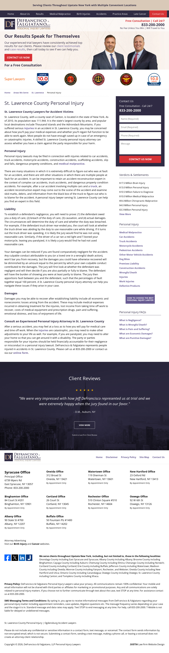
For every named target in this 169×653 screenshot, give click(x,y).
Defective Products (129, 285)
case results (17, 49)
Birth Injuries (83, 13)
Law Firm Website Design (147, 644)
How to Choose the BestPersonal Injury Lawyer (140, 299)
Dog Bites (124, 259)
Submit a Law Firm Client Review (84, 435)
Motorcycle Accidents (131, 245)
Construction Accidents (132, 268)
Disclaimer (112, 457)
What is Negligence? (130, 320)
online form (20, 352)
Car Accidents (126, 236)
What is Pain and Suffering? (134, 329)
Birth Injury (20, 543)
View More (125, 214)
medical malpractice (71, 163)
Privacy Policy (128, 457)
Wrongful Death (128, 272)
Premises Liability (129, 263)
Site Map (144, 457)
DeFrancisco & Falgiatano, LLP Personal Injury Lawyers (52, 644)
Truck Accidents (128, 241)
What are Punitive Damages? (135, 338)
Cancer (36, 543)
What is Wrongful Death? (133, 324)
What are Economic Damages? (136, 333)
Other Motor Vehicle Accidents (136, 254)
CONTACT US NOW (18, 57)
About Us (25, 13)
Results (40, 13)
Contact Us (158, 13)
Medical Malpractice (60, 13)
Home (11, 13)
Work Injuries (126, 281)
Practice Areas (120, 13)
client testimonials (68, 46)
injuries (29, 128)
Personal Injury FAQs (132, 312)
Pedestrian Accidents (131, 250)
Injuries (123, 276)
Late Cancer (140, 13)
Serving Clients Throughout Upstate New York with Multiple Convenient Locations (84, 5)
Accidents (101, 13)
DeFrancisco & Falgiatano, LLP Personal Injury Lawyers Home (27, 24)
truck (93, 186)
